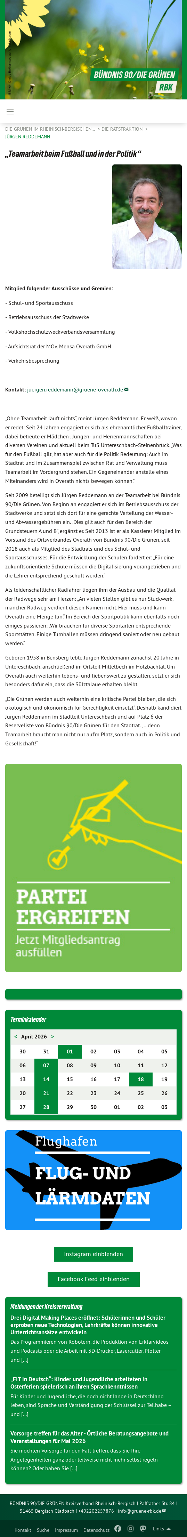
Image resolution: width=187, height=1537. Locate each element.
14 (46, 1079)
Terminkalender (28, 1019)
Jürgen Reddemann (27, 137)
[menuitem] (23, 1529)
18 (141, 1079)
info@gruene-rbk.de (139, 1511)
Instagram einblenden (93, 1254)
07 (46, 1065)
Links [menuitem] (158, 1529)
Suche (43, 1530)
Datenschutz (96, 1530)
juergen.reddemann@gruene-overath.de (75, 389)
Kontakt (23, 1530)
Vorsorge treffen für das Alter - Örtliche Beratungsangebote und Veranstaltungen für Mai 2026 (89, 1437)
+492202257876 (96, 1511)
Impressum (66, 1530)
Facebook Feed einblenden (94, 1279)
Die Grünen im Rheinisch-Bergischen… (50, 129)
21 (46, 1093)
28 (46, 1107)
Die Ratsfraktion (122, 129)
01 (70, 1051)
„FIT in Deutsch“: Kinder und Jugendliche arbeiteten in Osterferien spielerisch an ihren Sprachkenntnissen (78, 1382)
